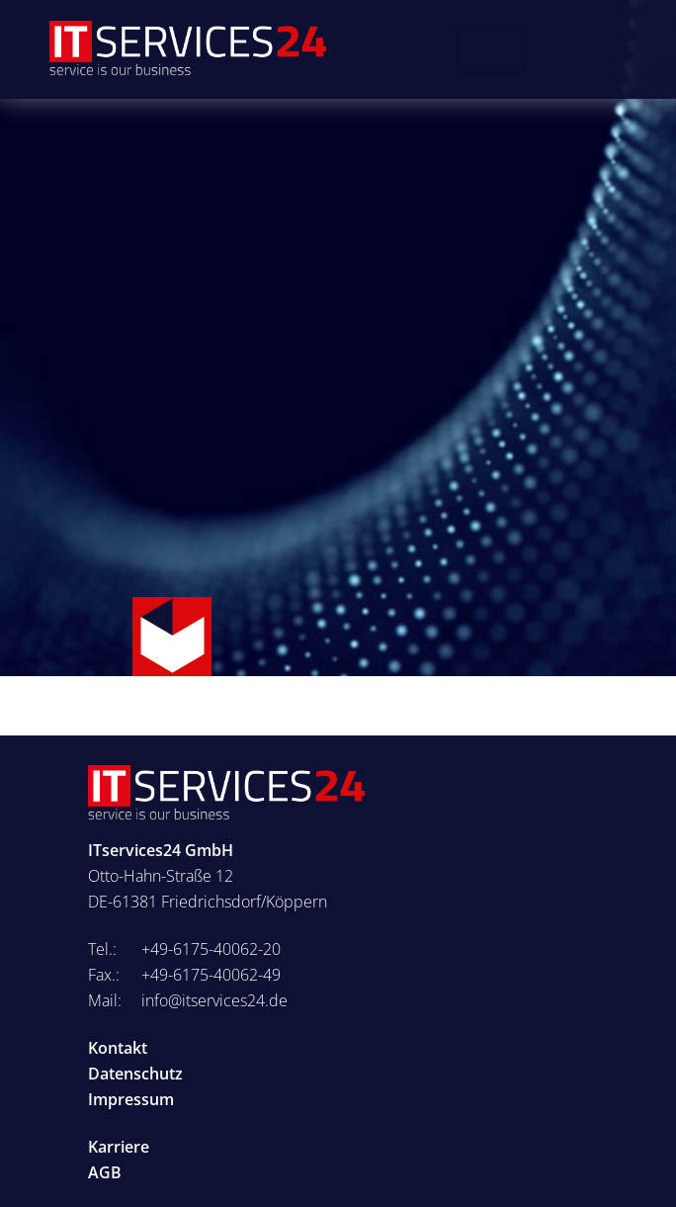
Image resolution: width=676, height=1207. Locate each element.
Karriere (118, 1147)
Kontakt (117, 1048)
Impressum (131, 1099)
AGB (105, 1172)
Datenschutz (135, 1073)
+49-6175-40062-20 (211, 949)
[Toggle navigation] (490, 49)
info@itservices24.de (214, 1000)
